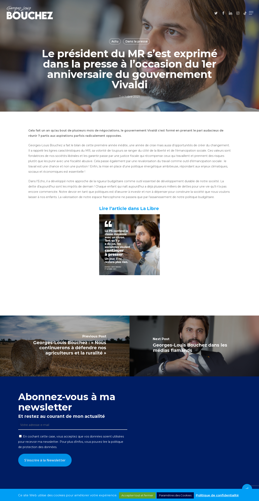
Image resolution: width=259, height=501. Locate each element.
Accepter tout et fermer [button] (137, 495)
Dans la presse (136, 41)
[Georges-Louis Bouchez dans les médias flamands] (194, 346)
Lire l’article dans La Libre (129, 208)
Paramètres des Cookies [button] (175, 495)
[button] (251, 13)
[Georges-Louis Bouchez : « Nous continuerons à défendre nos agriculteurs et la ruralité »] (65, 346)
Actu (114, 41)
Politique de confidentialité (217, 495)
